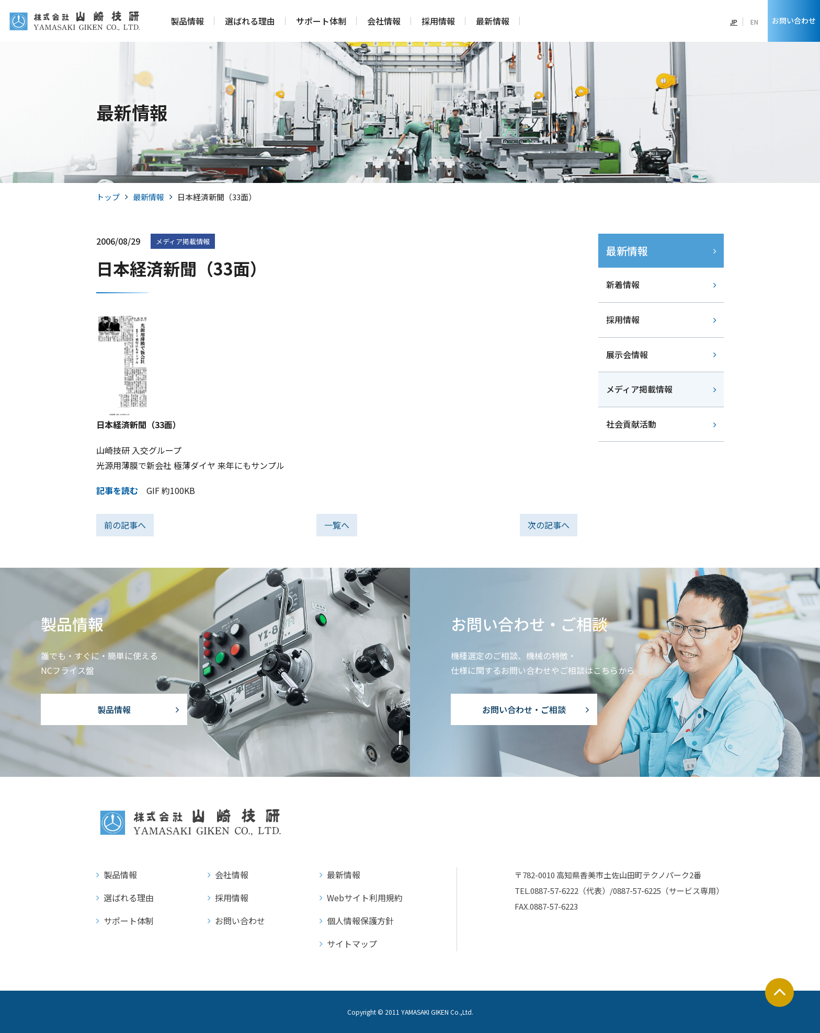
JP (733, 21)
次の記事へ (549, 525)
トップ (108, 196)
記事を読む (117, 490)
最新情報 (148, 196)
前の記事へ (125, 525)
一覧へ (336, 525)
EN (754, 21)
